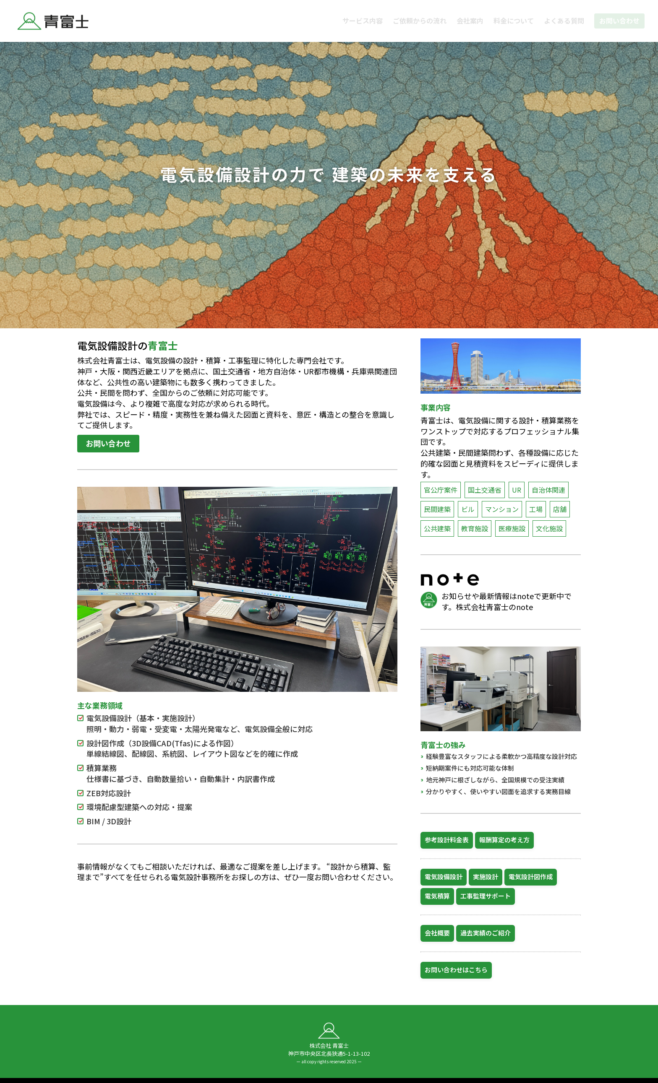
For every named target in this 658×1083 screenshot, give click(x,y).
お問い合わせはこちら (456, 969)
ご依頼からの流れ (419, 21)
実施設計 (485, 876)
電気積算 (437, 895)
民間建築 (437, 509)
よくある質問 (564, 21)
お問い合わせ (619, 21)
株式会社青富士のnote (494, 606)
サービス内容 (362, 21)
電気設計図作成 (531, 876)
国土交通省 (484, 490)
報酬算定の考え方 (504, 839)
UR (516, 490)
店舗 (560, 509)
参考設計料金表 (447, 839)
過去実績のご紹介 (485, 932)
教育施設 (474, 528)
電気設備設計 (443, 876)
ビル (468, 509)
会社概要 (437, 932)
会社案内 (470, 21)
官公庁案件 (440, 490)
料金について (514, 21)
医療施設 (512, 528)
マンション (502, 509)
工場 (536, 509)
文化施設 (549, 528)
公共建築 (437, 528)
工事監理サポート (485, 895)
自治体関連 (548, 490)
